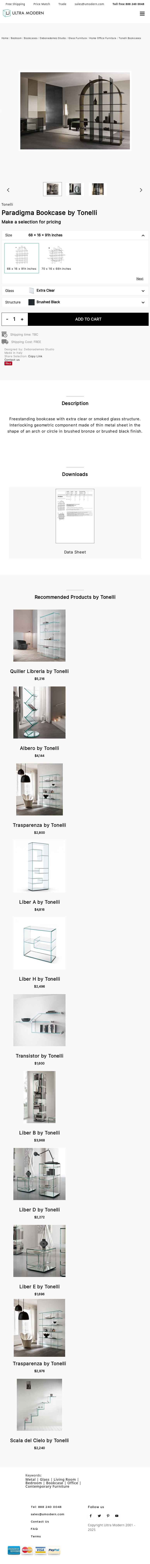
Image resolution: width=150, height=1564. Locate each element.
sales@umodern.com (89, 4)
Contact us (12, 359)
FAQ (34, 1529)
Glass (75, 291)
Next (147, 182)
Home (5, 38)
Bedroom (16, 38)
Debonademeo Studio (53, 38)
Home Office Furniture (102, 38)
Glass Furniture (77, 38)
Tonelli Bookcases (130, 38)
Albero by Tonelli (39, 748)
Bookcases (30, 38)
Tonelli (7, 204)
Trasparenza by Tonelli (39, 825)
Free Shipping (15, 4)
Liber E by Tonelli (39, 1286)
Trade (62, 4)
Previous (3, 182)
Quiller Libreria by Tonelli (39, 671)
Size (75, 235)
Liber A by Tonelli (39, 902)
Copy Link (35, 356)
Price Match (41, 4)
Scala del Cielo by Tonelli (39, 1440)
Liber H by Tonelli (39, 979)
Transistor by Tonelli (39, 1056)
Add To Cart (88, 319)
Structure (75, 302)
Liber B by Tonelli (39, 1133)
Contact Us (40, 1521)
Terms (36, 1536)
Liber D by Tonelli (39, 1210)
